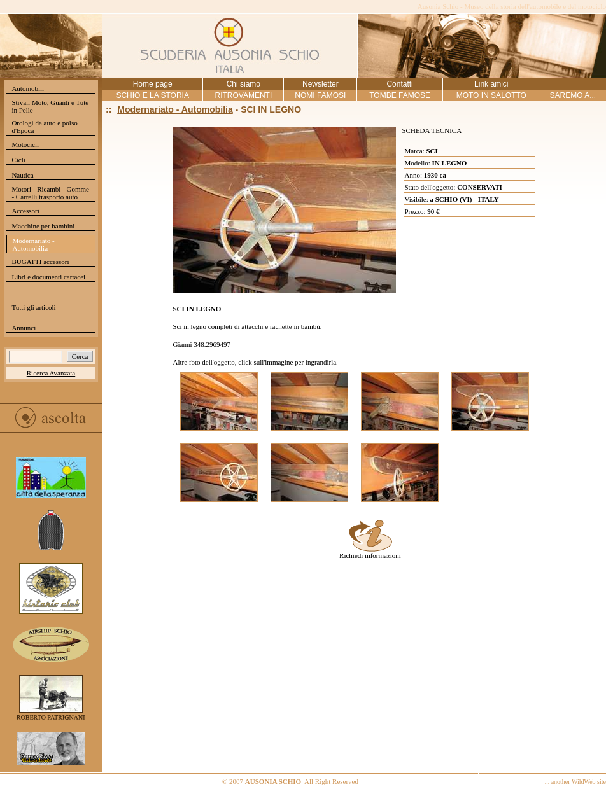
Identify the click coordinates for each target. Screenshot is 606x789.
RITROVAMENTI (243, 95)
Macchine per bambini (42, 226)
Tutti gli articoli (33, 307)
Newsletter (320, 84)
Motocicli (25, 144)
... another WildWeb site (575, 781)
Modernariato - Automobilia (33, 244)
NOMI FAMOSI (320, 95)
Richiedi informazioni (370, 552)
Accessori (25, 210)
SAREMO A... (572, 95)
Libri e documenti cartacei (48, 277)
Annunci (23, 328)
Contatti (399, 84)
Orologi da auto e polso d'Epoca (44, 126)
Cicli (18, 160)
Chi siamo (243, 84)
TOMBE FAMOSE (399, 95)
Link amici (491, 84)
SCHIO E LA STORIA (152, 95)
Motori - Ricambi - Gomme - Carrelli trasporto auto (50, 192)
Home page (153, 84)
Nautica (22, 175)
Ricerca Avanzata (51, 373)
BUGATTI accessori (40, 261)
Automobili (27, 88)
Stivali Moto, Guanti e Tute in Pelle (49, 106)
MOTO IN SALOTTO (491, 95)
